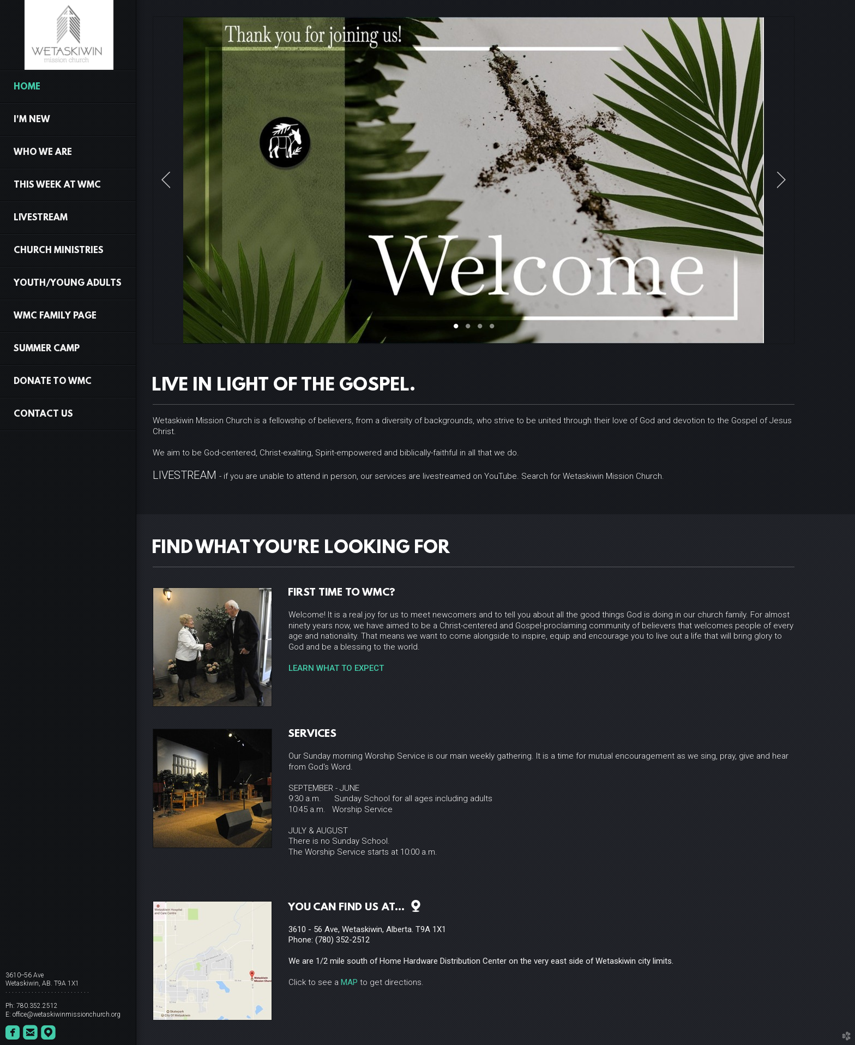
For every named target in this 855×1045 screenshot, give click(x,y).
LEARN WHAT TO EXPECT (336, 668)
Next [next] (781, 180)
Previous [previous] (165, 180)
